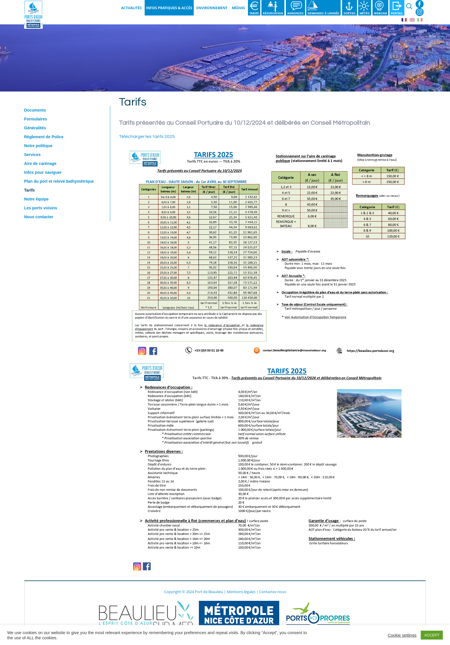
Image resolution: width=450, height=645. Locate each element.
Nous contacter (38, 217)
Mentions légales (241, 591)
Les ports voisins (40, 208)
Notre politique (38, 145)
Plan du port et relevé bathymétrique (59, 181)
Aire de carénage (40, 163)
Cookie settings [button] (402, 635)
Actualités (131, 7)
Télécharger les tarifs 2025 (147, 136)
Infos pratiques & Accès (169, 7)
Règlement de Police (43, 137)
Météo (365, 13)
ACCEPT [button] (431, 635)
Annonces (295, 13)
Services (32, 154)
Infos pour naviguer (43, 172)
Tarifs (254, 13)
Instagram (420, 12)
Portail (397, 13)
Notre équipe (36, 199)
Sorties (350, 13)
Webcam (380, 13)
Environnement (212, 7)
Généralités (35, 128)
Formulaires (35, 119)
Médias (238, 7)
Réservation (273, 13)
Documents (35, 110)
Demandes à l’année (323, 13)
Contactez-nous (272, 591)
